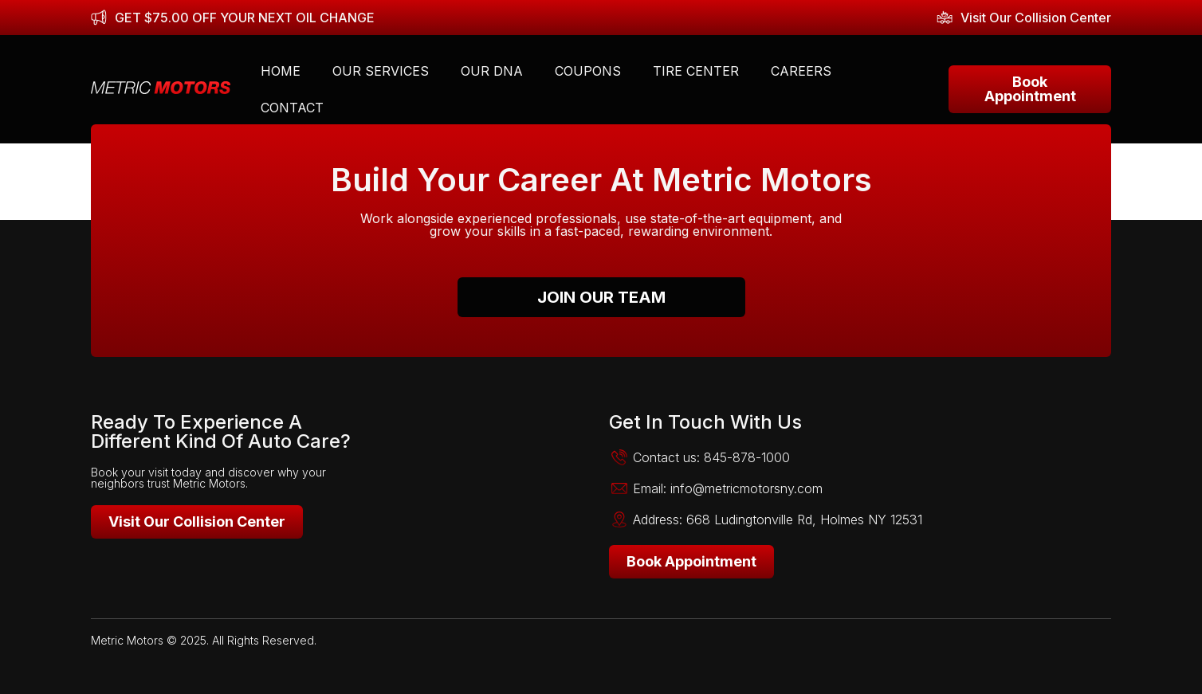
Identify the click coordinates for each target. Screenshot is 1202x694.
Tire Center (696, 71)
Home (280, 71)
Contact (292, 108)
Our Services (380, 71)
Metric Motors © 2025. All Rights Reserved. (203, 640)
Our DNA (492, 71)
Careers (801, 71)
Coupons (588, 71)
